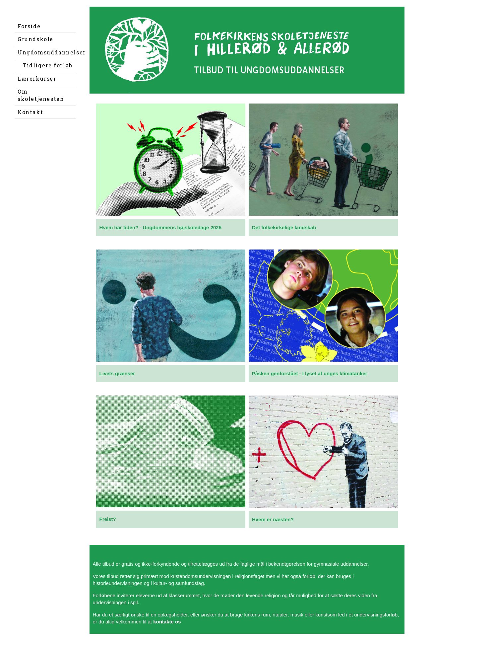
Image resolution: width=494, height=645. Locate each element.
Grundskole (35, 39)
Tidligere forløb (48, 65)
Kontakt (30, 111)
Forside (29, 26)
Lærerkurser (37, 78)
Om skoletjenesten (41, 95)
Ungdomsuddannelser (47, 52)
